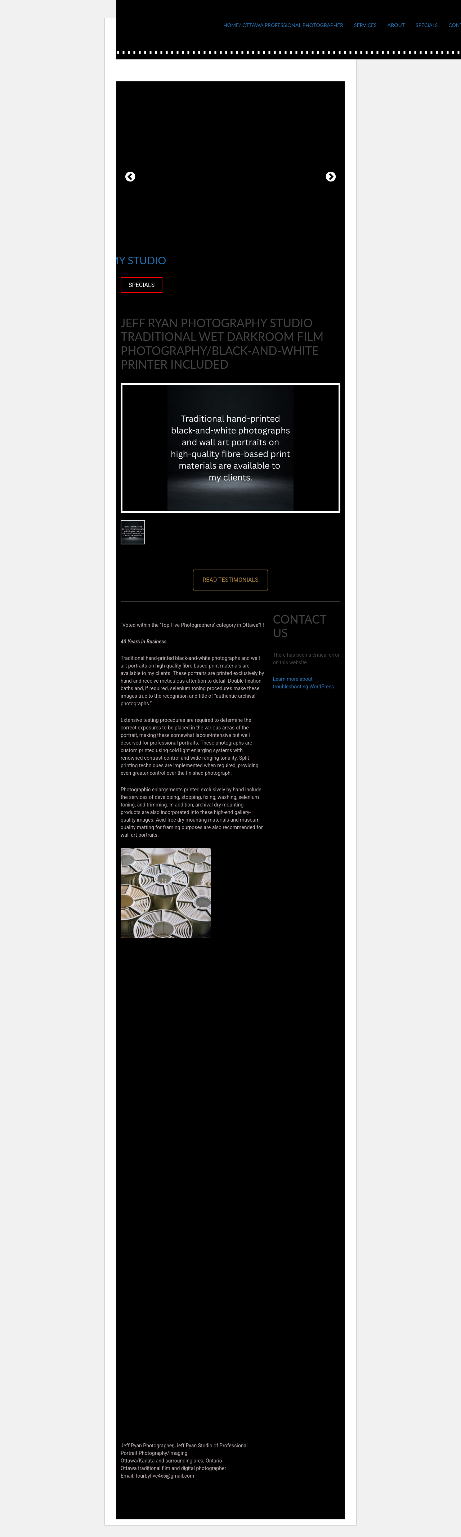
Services (365, 25)
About (396, 25)
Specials (427, 25)
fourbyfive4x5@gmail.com (165, 1476)
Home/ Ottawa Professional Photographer (283, 25)
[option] (230, 176)
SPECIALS (142, 285)
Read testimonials (230, 579)
